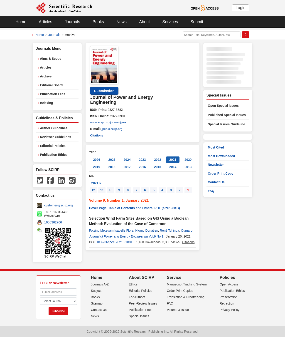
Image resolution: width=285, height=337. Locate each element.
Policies (227, 277)
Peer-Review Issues (143, 303)
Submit (196, 22)
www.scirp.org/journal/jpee (108, 122)
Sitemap (97, 303)
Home (20, 22)
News (121, 22)
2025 (111, 159)
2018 (111, 166)
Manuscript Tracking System (187, 284)
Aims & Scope (50, 58)
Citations (97, 135)
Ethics (133, 284)
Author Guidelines (53, 128)
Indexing (46, 103)
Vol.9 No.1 (156, 236)
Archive (46, 76)
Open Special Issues (223, 105)
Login (241, 7)
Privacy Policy (229, 310)
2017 (127, 166)
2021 (172, 159)
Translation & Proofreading (185, 297)
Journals (72, 22)
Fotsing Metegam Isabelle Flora (111, 230)
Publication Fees (52, 94)
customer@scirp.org (58, 205)
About (144, 22)
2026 (96, 159)
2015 (157, 166)
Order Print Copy (220, 173)
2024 (127, 159)
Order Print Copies (180, 290)
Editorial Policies (53, 146)
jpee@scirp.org (112, 129)
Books (98, 22)
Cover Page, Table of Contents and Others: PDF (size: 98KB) (134, 207)
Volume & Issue (178, 310)
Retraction (227, 303)
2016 (142, 166)
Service (174, 277)
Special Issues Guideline (226, 124)
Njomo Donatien (146, 230)
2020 (188, 159)
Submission (104, 91)
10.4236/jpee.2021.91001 (114, 241)
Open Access (229, 284)
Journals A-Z (100, 284)
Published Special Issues (227, 115)
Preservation (229, 297)
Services (170, 22)
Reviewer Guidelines (55, 137)
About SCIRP (141, 277)
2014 (172, 166)
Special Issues (139, 316)
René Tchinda (169, 230)
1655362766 (53, 222)
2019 (96, 166)
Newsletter (216, 164)
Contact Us (216, 182)
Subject (96, 290)
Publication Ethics (53, 154)
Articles (45, 22)
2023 (142, 159)
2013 (188, 166)
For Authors (137, 297)
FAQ (211, 191)
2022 (157, 159)
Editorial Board (51, 85)
